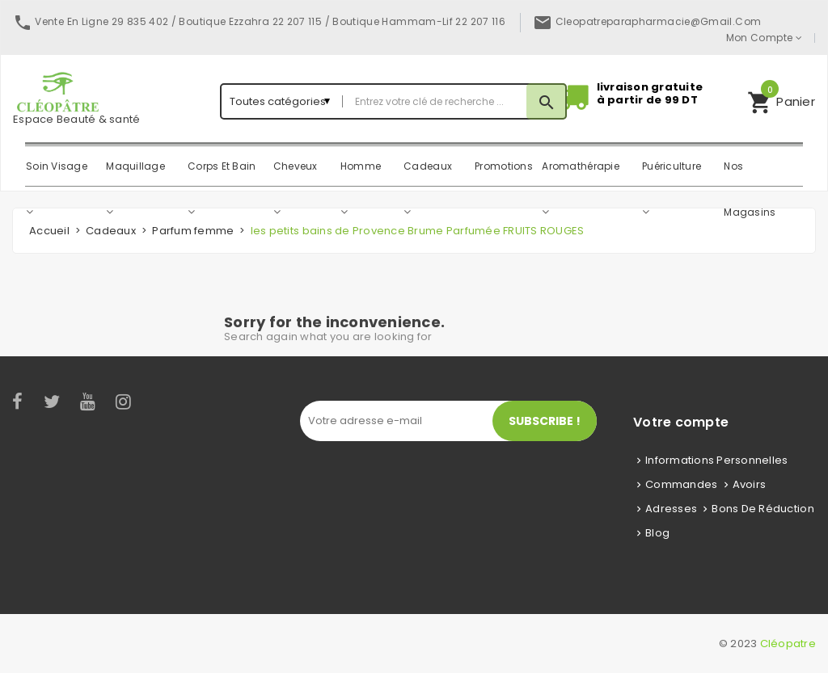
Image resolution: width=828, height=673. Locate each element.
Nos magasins (749, 175)
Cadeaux (427, 166)
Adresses (671, 508)
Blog (657, 533)
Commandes (681, 484)
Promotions (504, 166)
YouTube (88, 401)
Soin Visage (56, 166)
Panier (781, 99)
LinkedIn (153, 401)
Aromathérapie (580, 166)
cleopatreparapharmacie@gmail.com (659, 21)
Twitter (52, 401)
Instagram (124, 401)
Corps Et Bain (222, 166)
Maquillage (135, 166)
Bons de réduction (762, 508)
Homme (360, 166)
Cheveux (295, 166)
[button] (781, 101)
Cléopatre (788, 643)
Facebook (18, 401)
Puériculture (671, 166)
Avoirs (750, 484)
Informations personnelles (716, 460)
